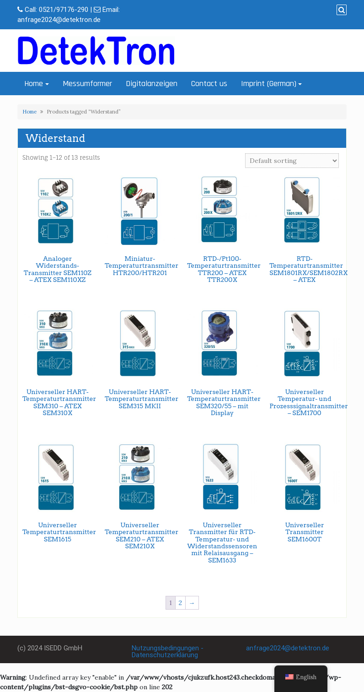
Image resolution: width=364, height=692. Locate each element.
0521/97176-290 (63, 9)
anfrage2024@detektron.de (59, 20)
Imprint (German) (268, 83)
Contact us (209, 83)
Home (33, 83)
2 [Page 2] (180, 603)
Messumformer (87, 83)
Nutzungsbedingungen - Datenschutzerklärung (167, 651)
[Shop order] (292, 160)
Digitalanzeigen (151, 83)
